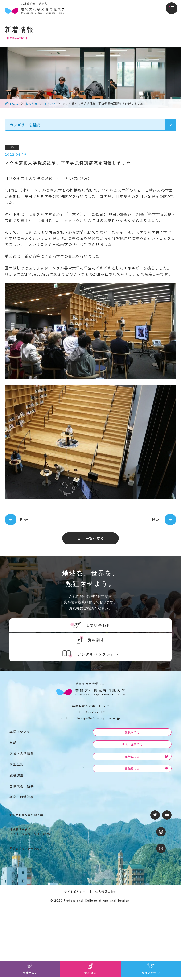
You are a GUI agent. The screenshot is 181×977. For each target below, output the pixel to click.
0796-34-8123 (95, 712)
